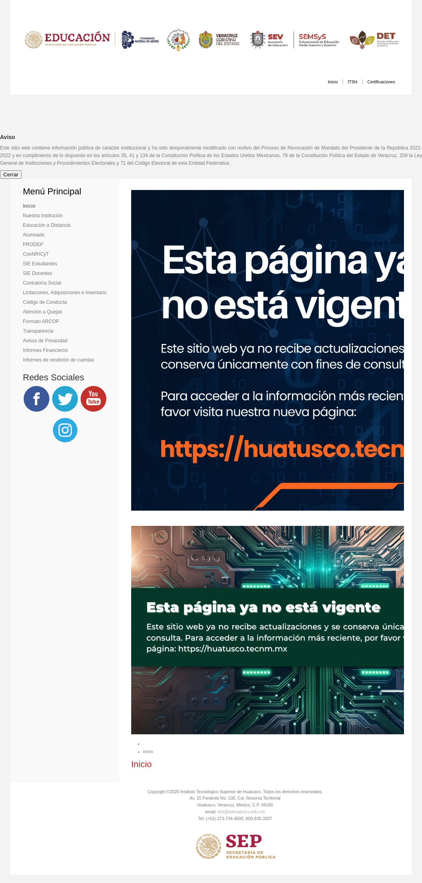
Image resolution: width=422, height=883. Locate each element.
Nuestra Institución (43, 215)
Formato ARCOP (41, 321)
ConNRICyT (36, 254)
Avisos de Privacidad (45, 341)
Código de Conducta (45, 302)
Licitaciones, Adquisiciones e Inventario (65, 292)
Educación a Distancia (47, 225)
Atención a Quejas (42, 312)
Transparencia (38, 331)
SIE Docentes (37, 273)
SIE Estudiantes (40, 264)
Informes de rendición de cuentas (58, 360)
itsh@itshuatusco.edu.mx (241, 811)
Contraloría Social (42, 283)
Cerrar (10, 175)
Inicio (333, 81)
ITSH (352, 81)
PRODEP (33, 244)
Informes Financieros (45, 350)
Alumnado (34, 235)
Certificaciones (381, 81)
